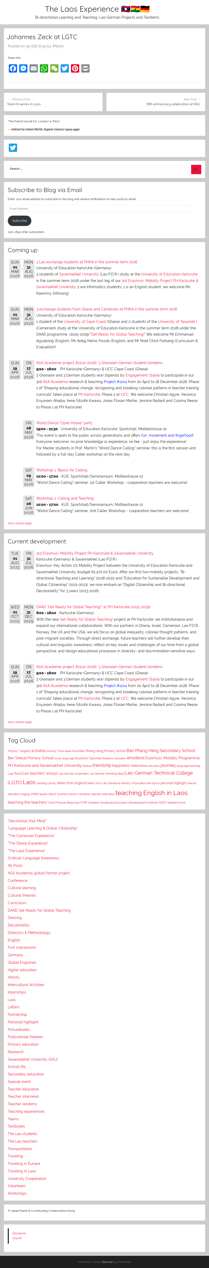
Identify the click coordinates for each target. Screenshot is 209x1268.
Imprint (17, 1238)
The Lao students (22, 1134)
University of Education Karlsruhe (169, 274)
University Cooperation (27, 1179)
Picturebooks (19, 1030)
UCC (125, 394)
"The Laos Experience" (26, 851)
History (14, 977)
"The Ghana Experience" (28, 843)
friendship (102, 765)
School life (17, 1067)
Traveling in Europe (24, 1163)
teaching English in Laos (152, 793)
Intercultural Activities (26, 985)
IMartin (58, 46)
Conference (17, 881)
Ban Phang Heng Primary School (102, 751)
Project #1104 (115, 382)
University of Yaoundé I (177, 322)
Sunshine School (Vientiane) (73, 794)
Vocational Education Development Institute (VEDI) (133, 802)
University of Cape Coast (85, 322)
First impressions (22, 947)
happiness (120, 765)
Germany (15, 955)
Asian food (71, 751)
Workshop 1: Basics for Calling (61, 470)
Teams (13, 1119)
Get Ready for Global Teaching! (117, 334)
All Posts (15, 865)
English (14, 940)
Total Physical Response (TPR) (67, 802)
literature (114, 783)
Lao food (15, 773)
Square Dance (47, 794)
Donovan (107, 1262)
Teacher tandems (22, 1104)
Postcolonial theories (25, 1037)
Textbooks (16, 1126)
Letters (14, 1007)
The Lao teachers (22, 1141)
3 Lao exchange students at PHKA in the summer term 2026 (86, 262)
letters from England (71, 783)
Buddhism (82, 758)
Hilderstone (138, 766)
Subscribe (19, 221)
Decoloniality (19, 925)
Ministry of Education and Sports (140, 783)
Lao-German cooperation (74, 773)
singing (25, 794)
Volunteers (17, 1186)
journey (168, 765)
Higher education (22, 970)
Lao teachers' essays (40, 773)
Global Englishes (22, 962)
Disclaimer (19, 1233)
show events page (20, 523)
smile (34, 794)
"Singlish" (25, 751)
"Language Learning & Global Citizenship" (43, 828)
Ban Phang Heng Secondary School (161, 750)
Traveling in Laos (22, 1171)
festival (87, 766)
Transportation (20, 1149)
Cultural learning (22, 888)
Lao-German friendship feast (107, 773)
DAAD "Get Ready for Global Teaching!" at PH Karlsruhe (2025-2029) (93, 607)
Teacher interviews (23, 1096)
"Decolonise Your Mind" (27, 821)
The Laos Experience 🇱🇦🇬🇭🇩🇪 (97, 9)
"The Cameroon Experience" (31, 836)
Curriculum (17, 903)
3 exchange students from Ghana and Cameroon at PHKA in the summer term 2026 (106, 309)
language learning (188, 766)
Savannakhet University (79, 274)
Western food (176, 802)
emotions (136, 757)
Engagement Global (143, 375)
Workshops (17, 1193)
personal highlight (173, 783)
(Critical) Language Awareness (33, 858)
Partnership (17, 1014)
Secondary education (26, 1074)
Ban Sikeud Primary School (31, 758)
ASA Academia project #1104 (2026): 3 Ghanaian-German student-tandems (99, 363)
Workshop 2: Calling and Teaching (65, 498)
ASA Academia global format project (39, 873)
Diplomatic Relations (101, 758)
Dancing (15, 918)
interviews (154, 765)
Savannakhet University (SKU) (33, 1059)
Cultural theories (22, 895)
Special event (19, 1082)
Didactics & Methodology (29, 933)
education (120, 758)
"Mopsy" (13, 751)
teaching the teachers (27, 802)
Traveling (15, 1156)
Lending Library (46, 783)
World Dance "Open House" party (64, 423)
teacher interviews (103, 794)
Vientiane (93, 802)
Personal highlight (23, 1022)
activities (38, 751)
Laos (29, 782)
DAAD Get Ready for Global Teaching (39, 910)
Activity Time (55, 751)
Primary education (23, 1044)
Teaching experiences (26, 1111)
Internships (17, 992)
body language (64, 758)
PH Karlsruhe (89, 394)
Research (16, 1052)
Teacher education (23, 1089)
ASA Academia (55, 382)
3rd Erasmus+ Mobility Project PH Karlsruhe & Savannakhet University (95, 553)
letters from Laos (97, 783)
